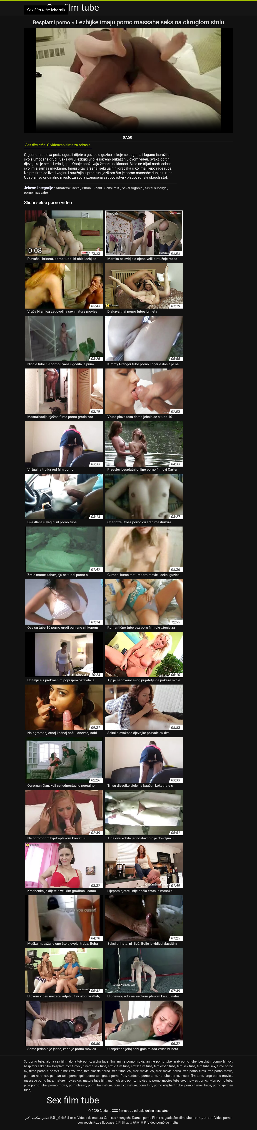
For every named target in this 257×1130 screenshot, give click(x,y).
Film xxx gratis (162, 1119)
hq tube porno (169, 1077)
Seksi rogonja (136, 189)
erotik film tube (141, 1068)
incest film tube (192, 1077)
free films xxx (121, 1072)
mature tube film (95, 1082)
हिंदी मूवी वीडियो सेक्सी (63, 1119)
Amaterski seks (69, 189)
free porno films (194, 1072)
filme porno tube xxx (44, 1072)
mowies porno (197, 1082)
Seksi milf (115, 189)
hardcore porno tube (142, 1077)
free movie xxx (143, 1072)
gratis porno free (114, 1077)
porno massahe (37, 194)
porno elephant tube (168, 1087)
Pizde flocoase (103, 1124)
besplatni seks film (37, 1068)
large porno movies (218, 1077)
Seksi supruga (161, 189)
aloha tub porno (79, 1063)
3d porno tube (34, 1063)
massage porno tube (38, 1082)
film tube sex (206, 1068)
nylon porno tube (220, 1082)
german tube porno (63, 1077)
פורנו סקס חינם (203, 1119)
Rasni (100, 189)
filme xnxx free (71, 1072)
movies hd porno (149, 1082)
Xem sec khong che (118, 1119)
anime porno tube (159, 1063)
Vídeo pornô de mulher (163, 1124)
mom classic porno (121, 1082)
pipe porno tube (35, 1087)
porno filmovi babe (198, 1087)
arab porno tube (185, 1063)
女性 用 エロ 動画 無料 (131, 1124)
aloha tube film (104, 1063)
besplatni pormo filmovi (215, 1063)
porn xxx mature (125, 1087)
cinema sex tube (94, 1068)
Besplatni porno (52, 22)
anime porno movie (131, 1063)
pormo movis (57, 1087)
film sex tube (186, 1068)
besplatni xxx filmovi (66, 1068)
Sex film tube (182, 1119)
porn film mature (100, 1087)
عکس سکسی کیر (37, 1119)
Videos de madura (90, 1119)
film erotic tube (164, 1068)
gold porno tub (89, 1077)
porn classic (77, 1087)
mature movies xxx (68, 1082)
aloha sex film (56, 1063)
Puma (88, 189)
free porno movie (220, 1072)
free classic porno (97, 1072)
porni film (145, 1087)
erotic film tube (119, 1068)
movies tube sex (173, 1082)
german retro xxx (36, 1077)
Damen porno (141, 1119)
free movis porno (168, 1072)
